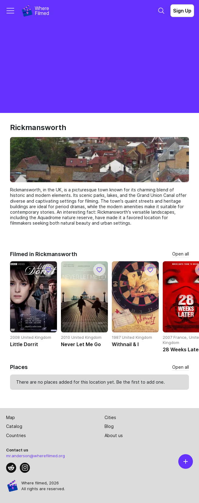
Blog (109, 426)
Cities (110, 417)
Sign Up (182, 11)
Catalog (14, 426)
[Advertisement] (99, 67)
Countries (16, 435)
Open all (180, 253)
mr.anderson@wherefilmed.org (35, 455)
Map (10, 417)
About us (114, 435)
